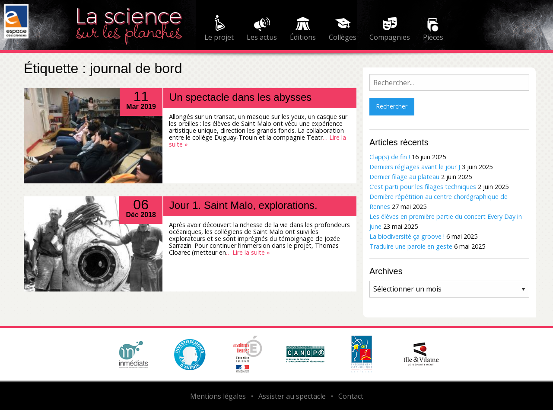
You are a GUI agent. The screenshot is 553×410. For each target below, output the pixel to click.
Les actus (262, 37)
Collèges (342, 37)
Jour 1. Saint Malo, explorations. (243, 205)
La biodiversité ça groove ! (407, 236)
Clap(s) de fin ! (389, 157)
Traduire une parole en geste (410, 246)
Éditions (303, 37)
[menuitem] (219, 29)
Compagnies (389, 37)
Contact (350, 396)
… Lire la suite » (248, 252)
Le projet (219, 37)
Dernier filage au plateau (404, 177)
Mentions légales (218, 396)
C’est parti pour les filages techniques (422, 187)
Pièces (433, 37)
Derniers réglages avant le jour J (414, 167)
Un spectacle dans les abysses (240, 97)
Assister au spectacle (292, 396)
